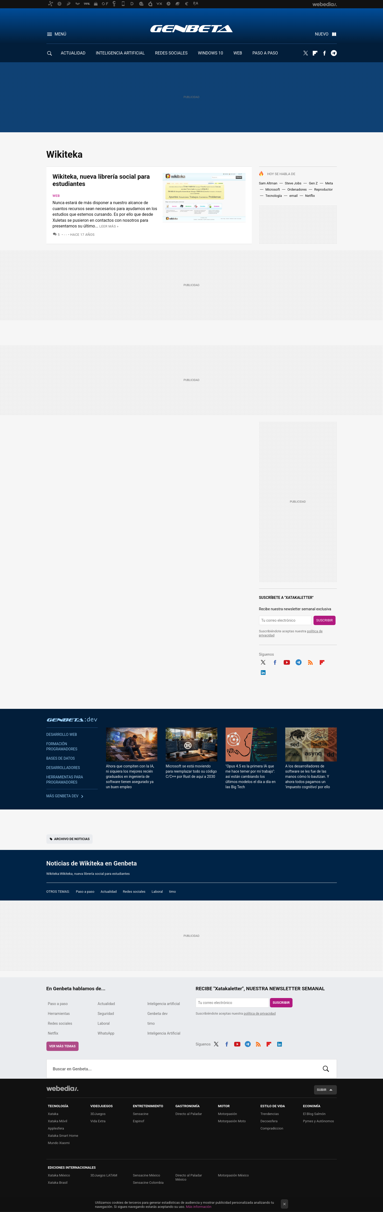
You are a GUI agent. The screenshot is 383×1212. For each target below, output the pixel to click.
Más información (198, 1207)
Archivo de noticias (72, 839)
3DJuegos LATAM (103, 1175)
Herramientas (59, 1014)
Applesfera (56, 1128)
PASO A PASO (265, 53)
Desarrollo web (61, 734)
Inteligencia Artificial (164, 1033)
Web (56, 196)
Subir (321, 1090)
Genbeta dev (72, 719)
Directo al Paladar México (189, 1177)
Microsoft (273, 189)
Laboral (157, 892)
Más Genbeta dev (62, 796)
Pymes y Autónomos (318, 1121)
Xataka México (59, 1175)
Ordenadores (297, 189)
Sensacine (141, 1114)
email (293, 196)
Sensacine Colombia (148, 1183)
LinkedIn (263, 672)
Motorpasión (227, 1114)
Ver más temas (62, 1046)
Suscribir (324, 620)
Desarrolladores (63, 768)
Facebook (324, 53)
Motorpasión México (233, 1175)
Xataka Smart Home (63, 1136)
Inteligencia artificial (164, 1004)
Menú (60, 34)
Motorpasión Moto (232, 1121)
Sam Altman (268, 183)
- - (65, 235)
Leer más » (109, 226)
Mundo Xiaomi (59, 1143)
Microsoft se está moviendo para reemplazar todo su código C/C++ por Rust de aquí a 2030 (191, 771)
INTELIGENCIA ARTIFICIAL (120, 53)
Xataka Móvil (57, 1121)
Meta (329, 183)
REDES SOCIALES (171, 53)
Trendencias (270, 1114)
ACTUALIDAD (73, 53)
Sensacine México (146, 1175)
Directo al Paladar (189, 1114)
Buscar (326, 1069)
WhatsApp (106, 1033)
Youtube (287, 661)
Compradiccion (272, 1128)
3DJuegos (98, 1114)
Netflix (310, 196)
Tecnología (274, 196)
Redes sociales (134, 892)
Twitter (306, 53)
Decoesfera (269, 1121)
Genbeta (191, 29)
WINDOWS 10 (210, 53)
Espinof (138, 1121)
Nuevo (322, 34)
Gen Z (313, 183)
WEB (237, 53)
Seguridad (106, 1014)
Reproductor (323, 189)
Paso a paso (85, 892)
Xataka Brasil (58, 1183)
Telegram (334, 53)
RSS (310, 661)
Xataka (53, 1114)
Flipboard (315, 53)
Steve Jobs (293, 183)
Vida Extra (98, 1121)
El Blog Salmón (314, 1114)
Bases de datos (60, 758)
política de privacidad (260, 1013)
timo (172, 892)
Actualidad (109, 892)
